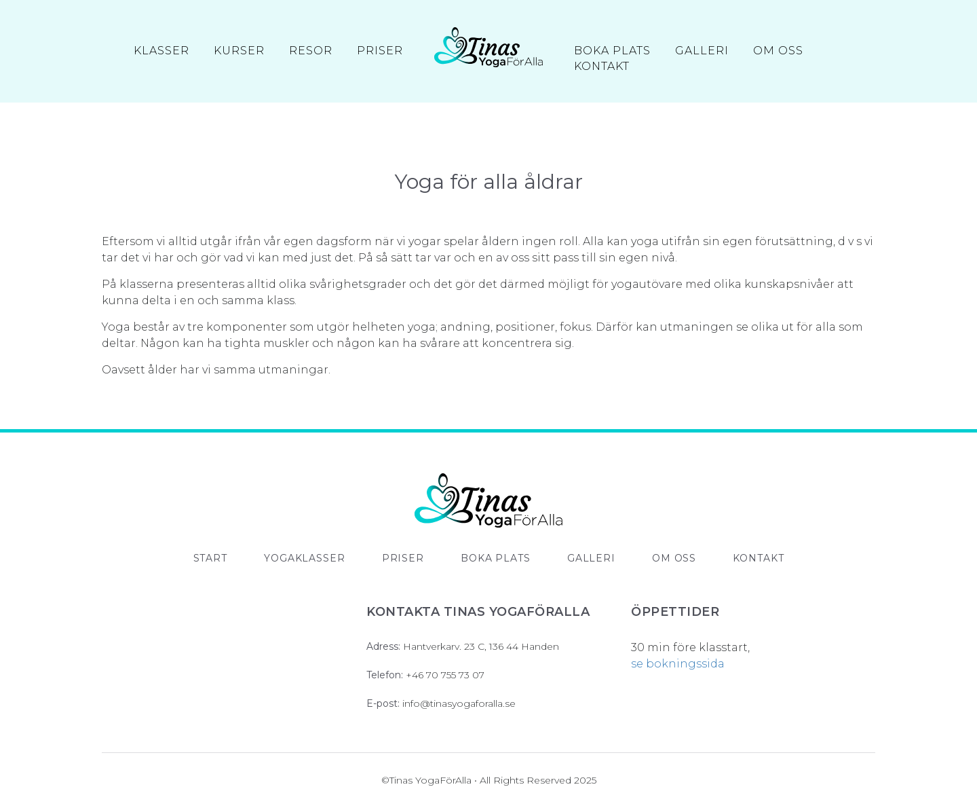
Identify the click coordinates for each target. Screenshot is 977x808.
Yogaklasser (304, 558)
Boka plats (496, 558)
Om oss (778, 51)
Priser (380, 51)
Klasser (161, 51)
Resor (310, 51)
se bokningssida (678, 663)
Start (210, 558)
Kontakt (602, 67)
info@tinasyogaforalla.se (459, 703)
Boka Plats (612, 51)
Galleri (702, 51)
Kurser (239, 51)
